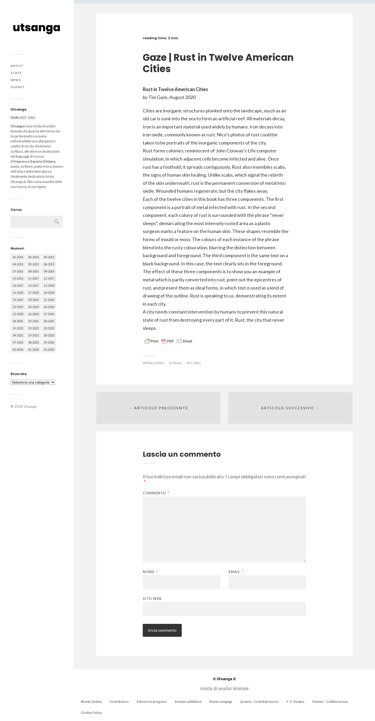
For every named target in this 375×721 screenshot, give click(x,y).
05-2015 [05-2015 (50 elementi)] (33, 264)
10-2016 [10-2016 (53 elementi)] (18, 278)
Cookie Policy (91, 713)
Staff (16, 73)
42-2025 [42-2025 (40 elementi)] (49, 349)
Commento (156, 493)
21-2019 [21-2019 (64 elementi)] (49, 299)
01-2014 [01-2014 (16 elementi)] (18, 257)
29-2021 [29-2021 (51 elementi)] (33, 321)
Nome (150, 572)
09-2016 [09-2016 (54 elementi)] (49, 271)
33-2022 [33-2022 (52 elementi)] (49, 328)
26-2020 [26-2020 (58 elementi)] (33, 314)
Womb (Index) (91, 702)
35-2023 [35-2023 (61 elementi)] (33, 335)
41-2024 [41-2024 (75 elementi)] (33, 349)
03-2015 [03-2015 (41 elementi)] (49, 257)
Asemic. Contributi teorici (259, 702)
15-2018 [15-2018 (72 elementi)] (49, 285)
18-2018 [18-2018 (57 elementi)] (49, 292)
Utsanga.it (224, 679)
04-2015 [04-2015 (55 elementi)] (18, 264)
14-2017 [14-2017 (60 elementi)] (33, 285)
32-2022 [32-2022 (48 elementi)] (33, 328)
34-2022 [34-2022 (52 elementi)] (18, 335)
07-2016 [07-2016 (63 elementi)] (18, 271)
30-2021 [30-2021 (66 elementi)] (49, 321)
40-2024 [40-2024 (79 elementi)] (18, 349)
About (17, 66)
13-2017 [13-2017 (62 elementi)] (18, 285)
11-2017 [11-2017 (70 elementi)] (33, 278)
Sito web (152, 598)
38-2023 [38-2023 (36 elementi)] (33, 342)
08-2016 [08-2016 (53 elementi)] (33, 271)
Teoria (176, 363)
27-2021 (195, 363)
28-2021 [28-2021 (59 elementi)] (18, 321)
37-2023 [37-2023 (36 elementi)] (18, 342)
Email (236, 572)
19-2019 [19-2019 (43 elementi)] (18, 299)
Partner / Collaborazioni (330, 702)
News (16, 80)
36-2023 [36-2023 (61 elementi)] (49, 335)
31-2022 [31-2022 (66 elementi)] (18, 328)
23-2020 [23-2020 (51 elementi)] (33, 307)
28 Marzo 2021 (153, 363)
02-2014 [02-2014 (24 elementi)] (33, 257)
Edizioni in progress (152, 702)
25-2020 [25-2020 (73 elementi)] (18, 314)
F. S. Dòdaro (295, 702)
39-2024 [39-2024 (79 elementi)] (49, 342)
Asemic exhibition (188, 702)
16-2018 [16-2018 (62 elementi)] (18, 292)
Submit (18, 87)
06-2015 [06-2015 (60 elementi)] (49, 264)
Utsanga (30, 406)
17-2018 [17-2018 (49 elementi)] (33, 292)
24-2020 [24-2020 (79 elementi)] (49, 307)
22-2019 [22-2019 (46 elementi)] (18, 307)
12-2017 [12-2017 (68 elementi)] (49, 278)
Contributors (119, 702)
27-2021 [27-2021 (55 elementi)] (49, 314)
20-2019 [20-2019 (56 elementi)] (33, 299)
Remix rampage (220, 702)
